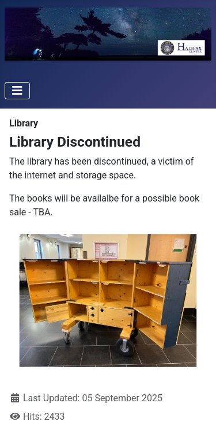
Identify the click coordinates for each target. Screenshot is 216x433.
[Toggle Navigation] (17, 90)
